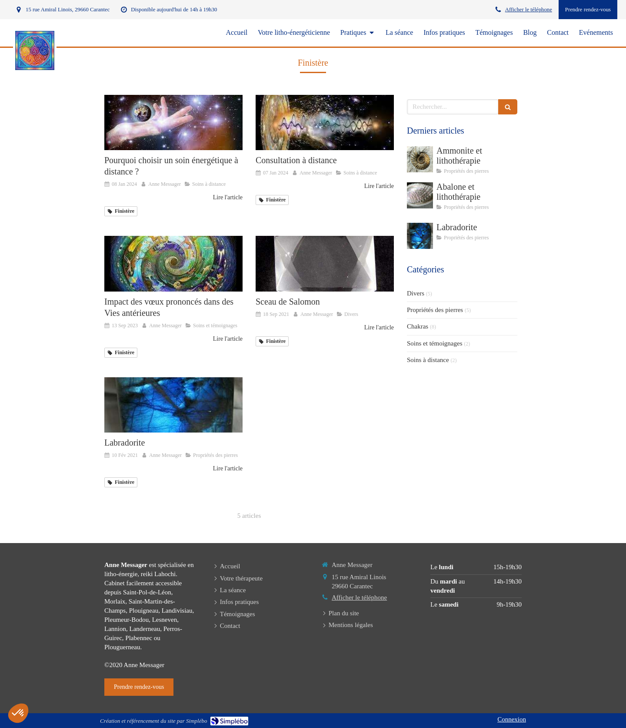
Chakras (417, 326)
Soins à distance (428, 359)
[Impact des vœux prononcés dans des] (173, 263)
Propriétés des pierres (435, 309)
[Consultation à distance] (325, 122)
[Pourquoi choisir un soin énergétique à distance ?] (173, 122)
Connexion (511, 719)
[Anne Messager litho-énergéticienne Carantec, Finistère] (325, 263)
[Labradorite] (173, 405)
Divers (415, 293)
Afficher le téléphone (528, 10)
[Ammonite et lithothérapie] (420, 159)
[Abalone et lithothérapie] (420, 195)
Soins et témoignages (435, 343)
